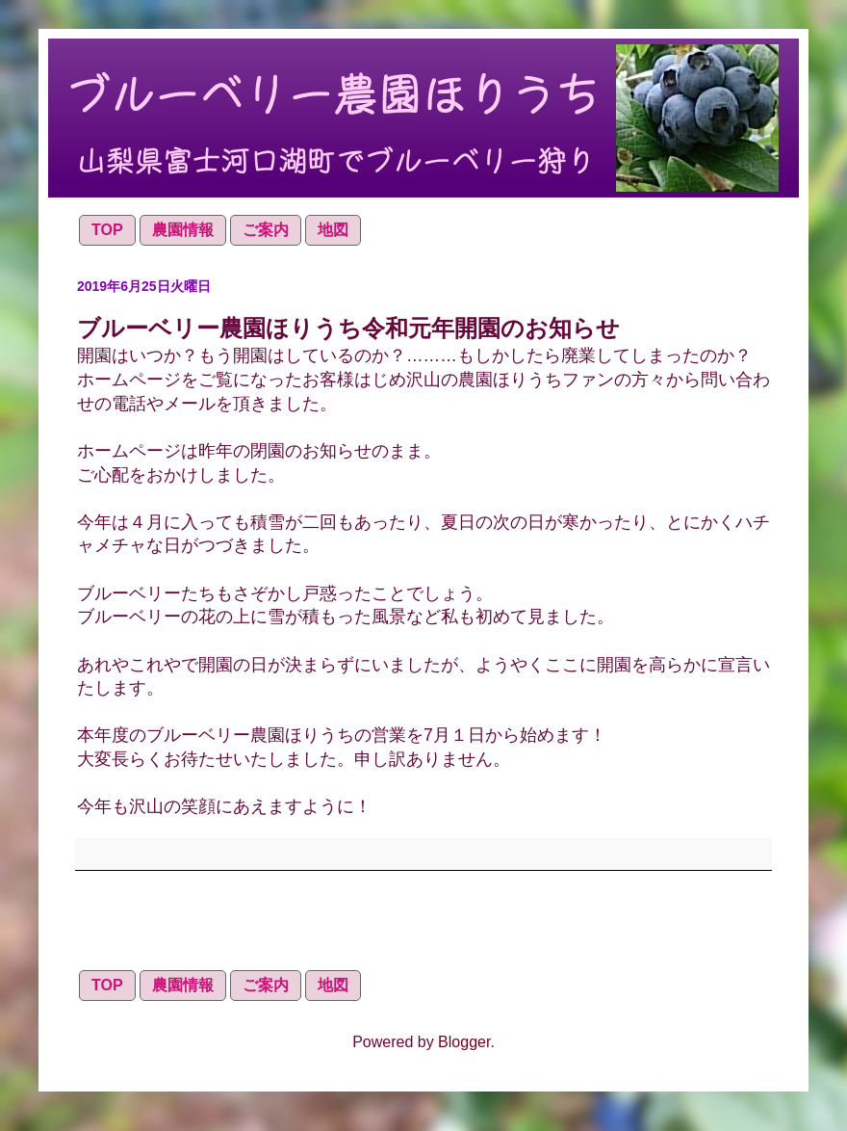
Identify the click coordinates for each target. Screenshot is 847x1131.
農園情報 (183, 230)
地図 (333, 230)
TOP (107, 230)
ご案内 (266, 230)
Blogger (464, 1042)
